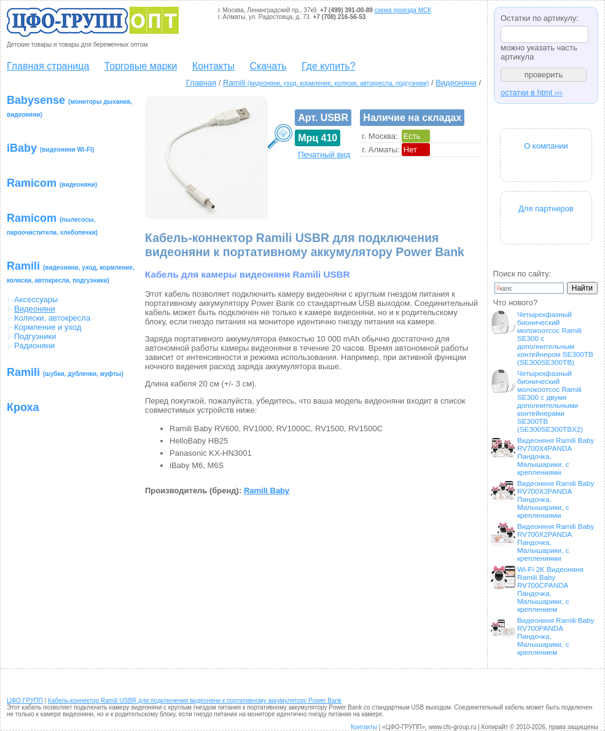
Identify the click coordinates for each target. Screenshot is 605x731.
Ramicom (52, 183)
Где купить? (329, 66)
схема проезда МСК (403, 10)
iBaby (50, 148)
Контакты (213, 66)
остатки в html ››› (532, 92)
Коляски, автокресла (52, 317)
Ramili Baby (266, 490)
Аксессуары (36, 299)
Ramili (71, 272)
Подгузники (35, 336)
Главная (201, 82)
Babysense (69, 106)
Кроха (23, 407)
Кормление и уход (47, 327)
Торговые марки (141, 66)
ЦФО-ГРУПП (25, 700)
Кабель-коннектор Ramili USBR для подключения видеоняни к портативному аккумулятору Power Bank (195, 700)
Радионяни (34, 345)
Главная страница (48, 66)
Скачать (268, 66)
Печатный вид (324, 154)
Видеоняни (456, 82)
